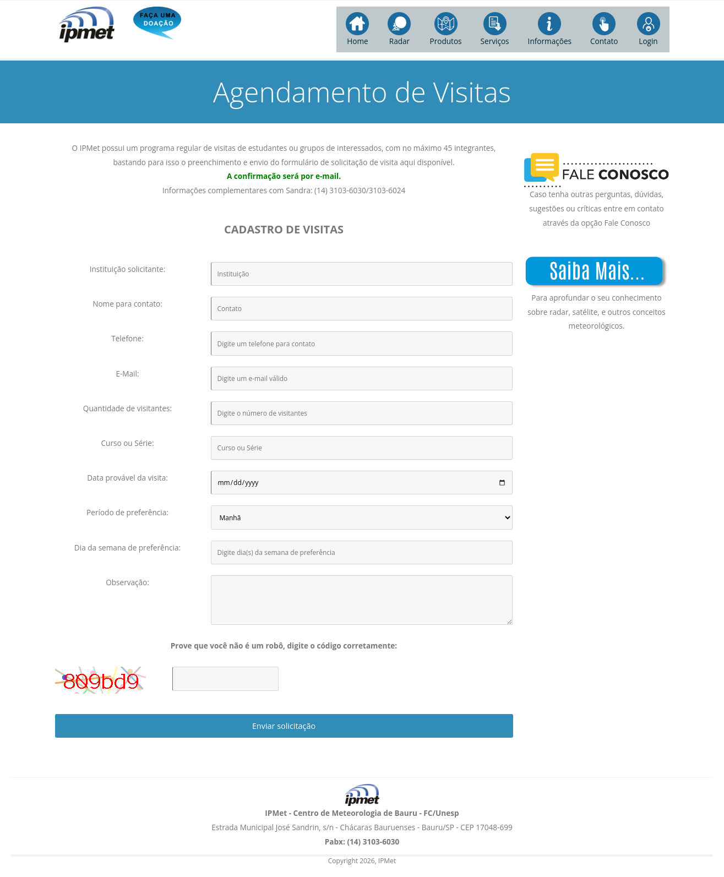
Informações (549, 29)
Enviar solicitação (283, 726)
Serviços (495, 29)
